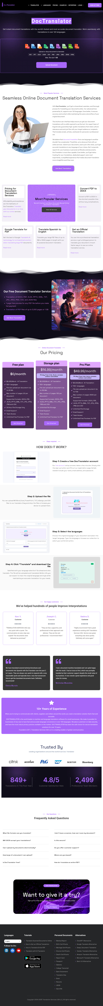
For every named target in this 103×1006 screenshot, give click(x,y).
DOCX (34, 47)
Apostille (59, 989)
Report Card (60, 958)
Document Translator (51, 205)
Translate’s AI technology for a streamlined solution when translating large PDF (17, 240)
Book (58, 978)
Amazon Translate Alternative (87, 954)
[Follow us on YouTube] (18, 950)
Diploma (59, 965)
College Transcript (62, 968)
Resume (59, 982)
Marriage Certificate (63, 948)
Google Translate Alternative (87, 944)
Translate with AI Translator (35, 951)
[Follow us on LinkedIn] (6, 950)
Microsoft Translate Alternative (88, 958)
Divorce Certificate (63, 951)
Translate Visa (61, 975)
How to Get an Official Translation (37, 944)
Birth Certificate (62, 944)
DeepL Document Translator (86, 948)
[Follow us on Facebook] (12, 950)
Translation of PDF (13, 310)
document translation (70, 139)
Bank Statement (62, 971)
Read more (7, 217)
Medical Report (61, 941)
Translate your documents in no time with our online (13, 209)
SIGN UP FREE (94, 5)
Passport (59, 961)
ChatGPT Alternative (84, 941)
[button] (26, 834)
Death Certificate (62, 954)
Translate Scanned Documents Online (39, 941)
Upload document (51, 65)
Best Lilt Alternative (84, 961)
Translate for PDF (16, 230)
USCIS (58, 985)
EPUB (71, 47)
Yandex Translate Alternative (87, 951)
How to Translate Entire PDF (35, 948)
